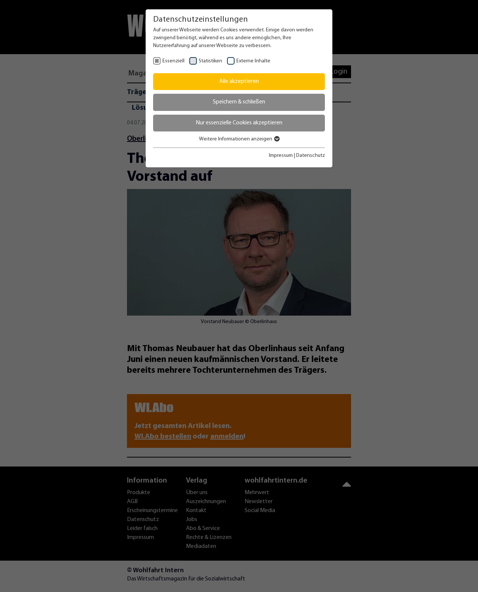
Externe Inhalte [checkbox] (253, 61)
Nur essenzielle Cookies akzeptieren (239, 123)
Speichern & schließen (239, 102)
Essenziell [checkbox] (173, 61)
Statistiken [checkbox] (210, 61)
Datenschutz (310, 155)
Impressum (281, 155)
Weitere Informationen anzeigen (239, 139)
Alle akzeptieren (239, 81)
